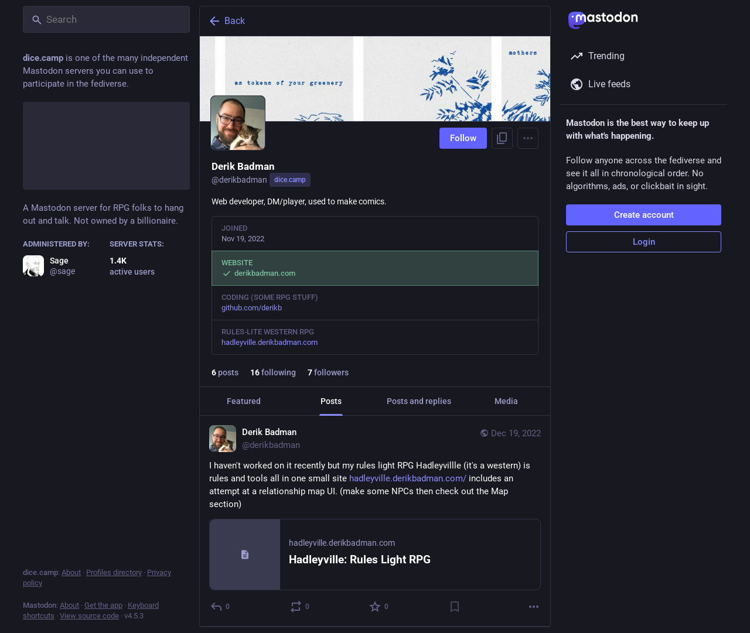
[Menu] (527, 138)
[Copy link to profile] (502, 138)
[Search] (106, 19)
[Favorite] (379, 607)
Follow (463, 138)
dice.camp (290, 180)
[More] (534, 607)
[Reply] (220, 607)
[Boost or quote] (300, 607)
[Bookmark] (455, 607)
